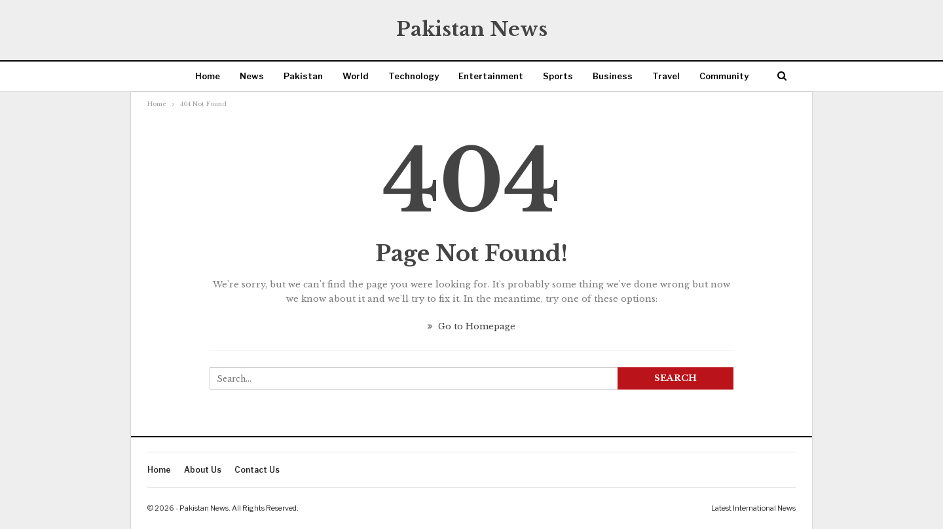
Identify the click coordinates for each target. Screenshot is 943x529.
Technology (413, 76)
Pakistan (303, 76)
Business (613, 76)
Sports (558, 76)
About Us (202, 470)
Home (207, 76)
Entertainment (490, 76)
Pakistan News (471, 29)
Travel (666, 76)
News (252, 76)
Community (724, 76)
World (355, 76)
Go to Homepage (471, 326)
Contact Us (257, 470)
